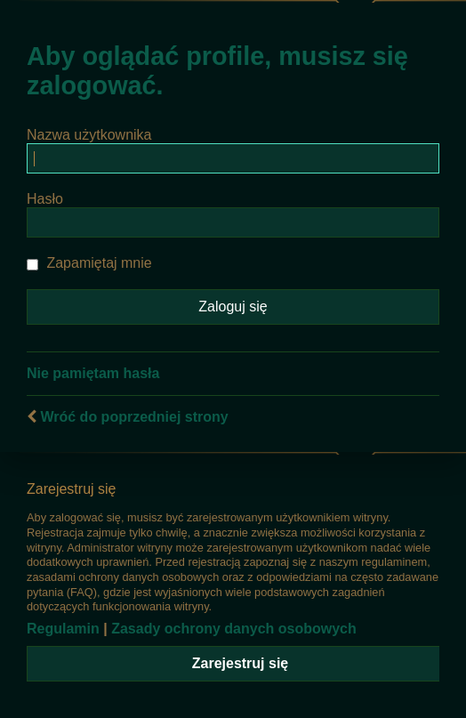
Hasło (45, 198)
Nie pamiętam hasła (93, 373)
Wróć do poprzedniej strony (134, 416)
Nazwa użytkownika (89, 134)
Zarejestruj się (240, 663)
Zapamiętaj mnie (89, 262)
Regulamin (63, 628)
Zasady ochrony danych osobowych (234, 628)
